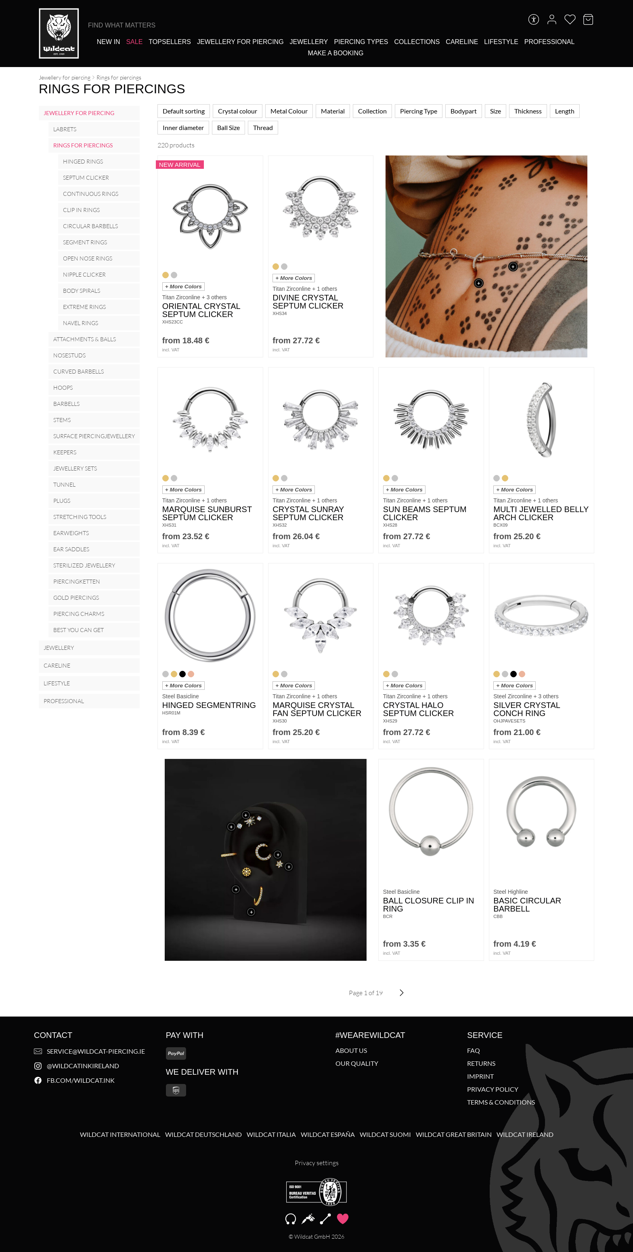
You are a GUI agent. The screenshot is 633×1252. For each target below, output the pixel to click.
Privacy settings (317, 1163)
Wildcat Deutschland (203, 1134)
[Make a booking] (336, 53)
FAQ (473, 1050)
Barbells (66, 403)
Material (333, 111)
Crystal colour (237, 111)
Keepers (64, 452)
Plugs (61, 500)
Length (564, 111)
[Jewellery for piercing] (240, 41)
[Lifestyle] (501, 41)
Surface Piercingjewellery (94, 436)
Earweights (71, 532)
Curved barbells (78, 371)
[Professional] (549, 41)
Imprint (480, 1076)
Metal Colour (289, 111)
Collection (372, 111)
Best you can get (78, 629)
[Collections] (417, 41)
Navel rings (80, 322)
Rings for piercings (83, 145)
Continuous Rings (90, 193)
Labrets (64, 129)
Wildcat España (328, 1134)
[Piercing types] (361, 41)
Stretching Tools (79, 516)
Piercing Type (418, 111)
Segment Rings (85, 242)
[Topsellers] (170, 41)
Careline (57, 665)
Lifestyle (57, 683)
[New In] (108, 41)
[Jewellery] (309, 41)
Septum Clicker (86, 177)
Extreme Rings (84, 306)
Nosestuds (69, 355)
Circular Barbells (90, 226)
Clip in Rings (81, 209)
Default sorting (184, 111)
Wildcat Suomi (385, 1134)
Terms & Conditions (501, 1102)
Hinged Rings (83, 161)
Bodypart (464, 111)
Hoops (63, 387)
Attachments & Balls (84, 339)
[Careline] (462, 41)
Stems (62, 419)
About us (351, 1050)
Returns (481, 1063)
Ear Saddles (71, 549)
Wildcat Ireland (525, 1134)
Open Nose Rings (87, 258)
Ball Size (228, 127)
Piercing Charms (78, 613)
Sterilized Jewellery (84, 565)
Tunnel (64, 484)
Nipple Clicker (84, 274)
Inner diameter (183, 127)
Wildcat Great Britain (454, 1134)
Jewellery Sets (75, 468)
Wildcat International (120, 1134)
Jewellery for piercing (64, 77)
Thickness (528, 111)
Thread (263, 127)
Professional (64, 700)
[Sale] (134, 41)
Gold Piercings (76, 597)
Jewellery (59, 647)
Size (495, 111)
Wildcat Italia (271, 1134)
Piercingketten (76, 581)
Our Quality (356, 1063)
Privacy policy (492, 1089)
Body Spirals (81, 290)
